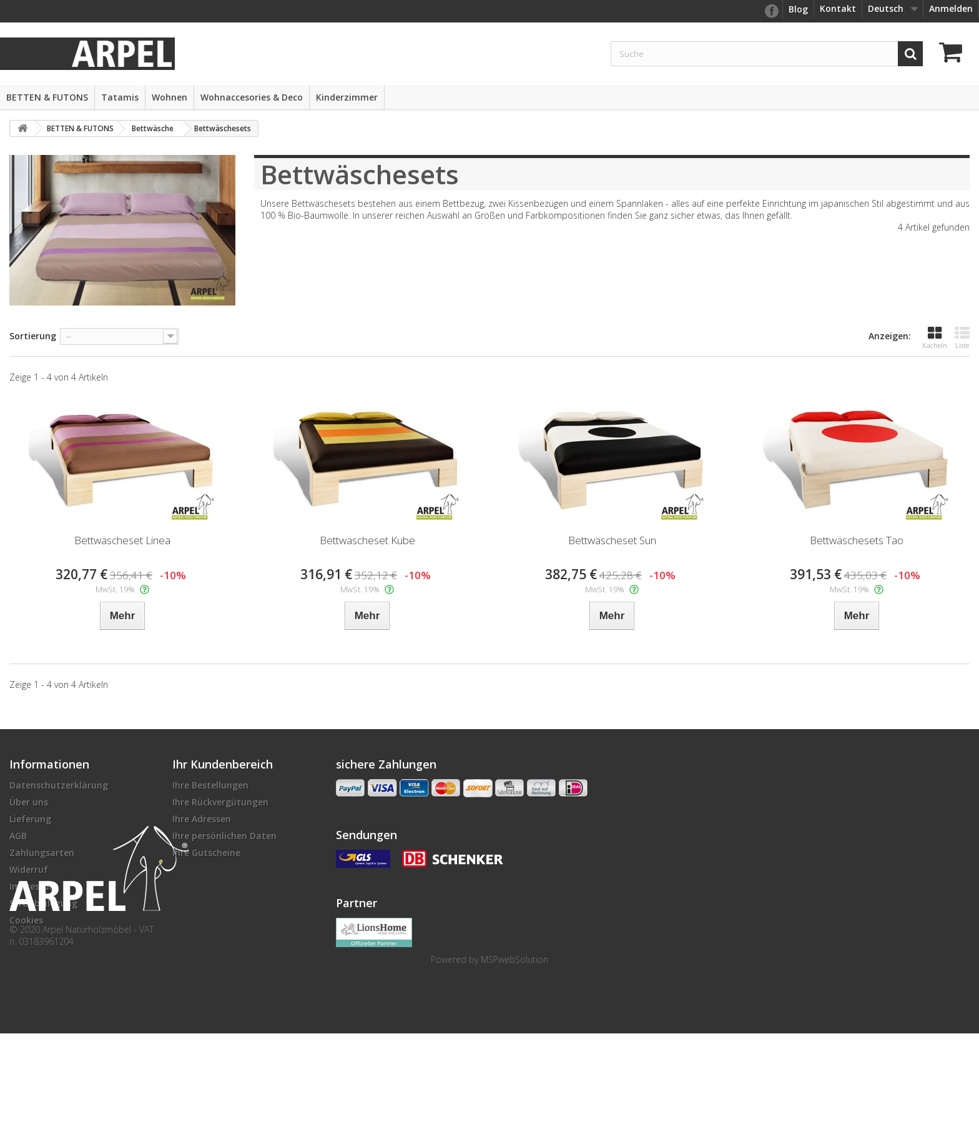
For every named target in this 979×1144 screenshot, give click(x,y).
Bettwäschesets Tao (856, 540)
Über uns (28, 802)
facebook (771, 11)
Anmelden (951, 8)
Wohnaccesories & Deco (251, 97)
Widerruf (28, 869)
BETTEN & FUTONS (47, 97)
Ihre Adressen (201, 819)
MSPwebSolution (514, 1070)
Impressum (33, 886)
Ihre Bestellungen (210, 785)
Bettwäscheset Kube (367, 540)
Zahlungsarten (41, 852)
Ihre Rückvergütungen (220, 802)
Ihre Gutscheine (206, 852)
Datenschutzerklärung (58, 785)
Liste (962, 338)
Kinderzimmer (347, 97)
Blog (798, 9)
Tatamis (120, 97)
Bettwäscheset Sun (612, 540)
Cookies (26, 920)
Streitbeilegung (43, 903)
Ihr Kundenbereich (222, 764)
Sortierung (32, 336)
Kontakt (838, 8)
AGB (18, 836)
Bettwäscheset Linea (122, 540)
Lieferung (30, 819)
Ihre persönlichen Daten (224, 836)
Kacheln (934, 338)
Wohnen (169, 97)
